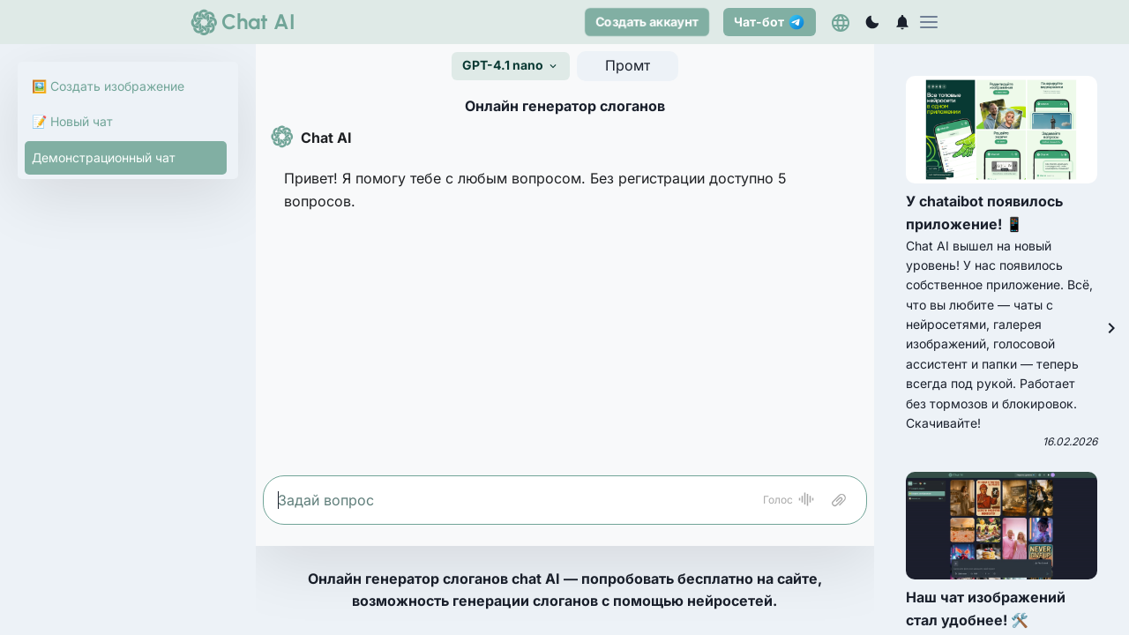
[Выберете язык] (840, 22)
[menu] (928, 22)
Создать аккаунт (647, 21)
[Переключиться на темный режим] (872, 22)
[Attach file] (838, 500)
